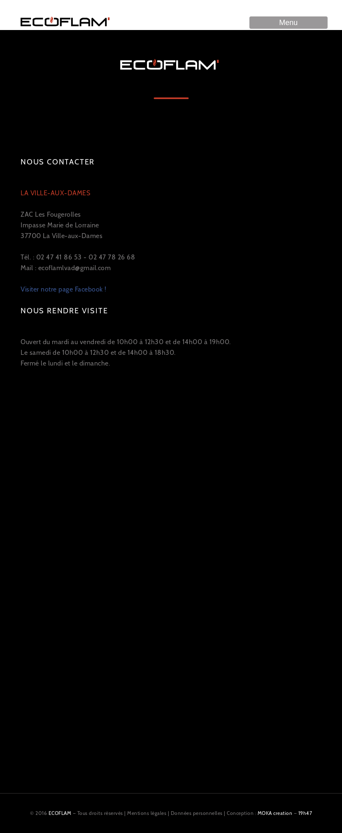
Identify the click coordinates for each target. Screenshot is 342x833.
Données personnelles (197, 813)
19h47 (305, 813)
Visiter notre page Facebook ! (64, 289)
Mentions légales (146, 813)
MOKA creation (275, 813)
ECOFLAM (60, 813)
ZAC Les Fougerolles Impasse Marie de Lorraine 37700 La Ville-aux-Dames (61, 214)
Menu (288, 23)
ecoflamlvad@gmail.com (74, 268)
